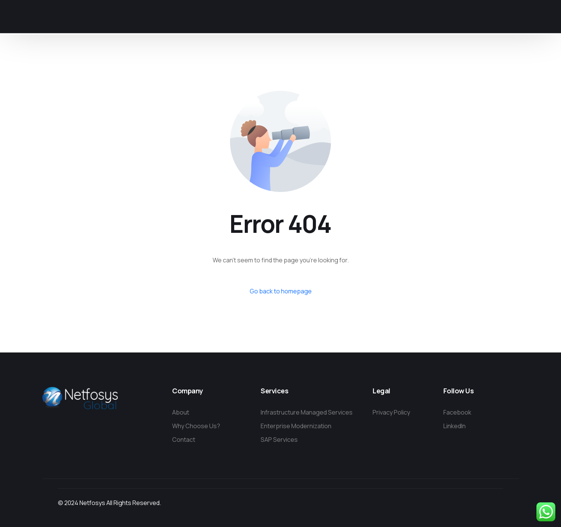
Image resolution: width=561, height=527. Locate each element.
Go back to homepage (281, 291)
